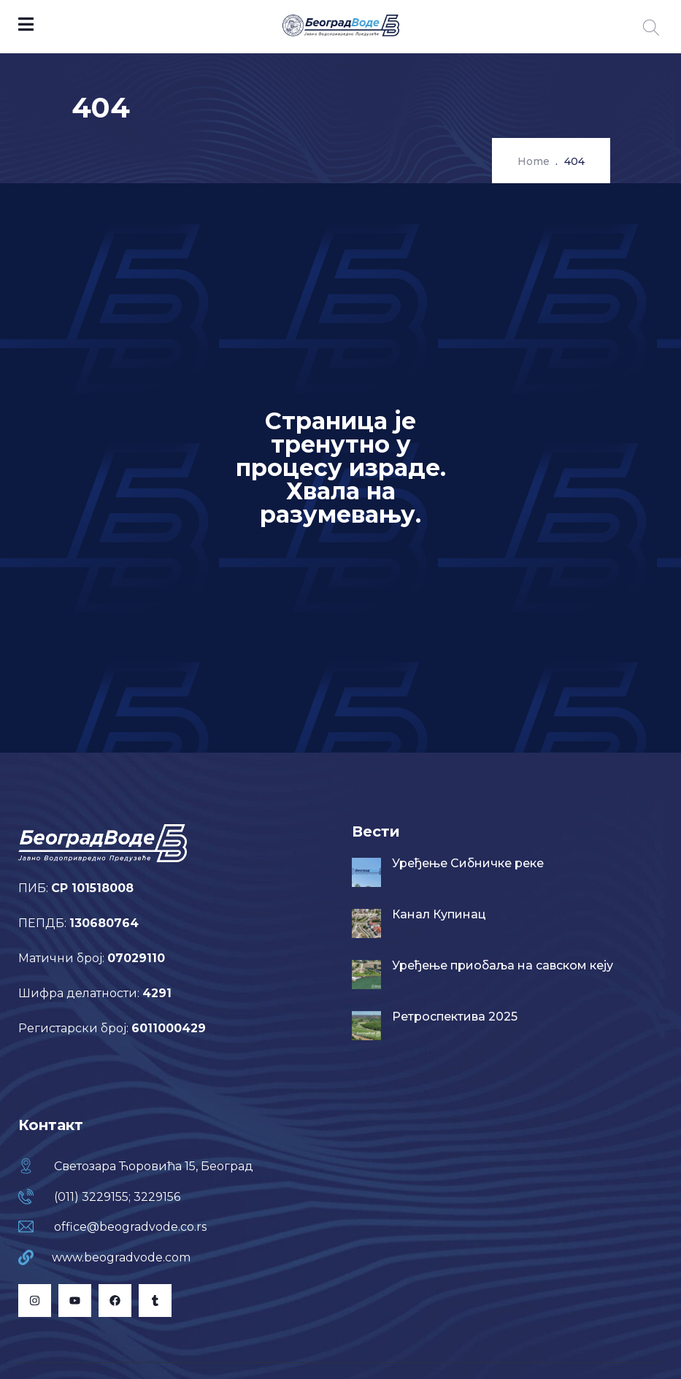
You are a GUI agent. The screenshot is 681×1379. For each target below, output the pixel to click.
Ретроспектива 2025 (455, 1016)
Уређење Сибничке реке (468, 863)
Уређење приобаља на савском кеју (502, 965)
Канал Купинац (439, 914)
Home (534, 161)
